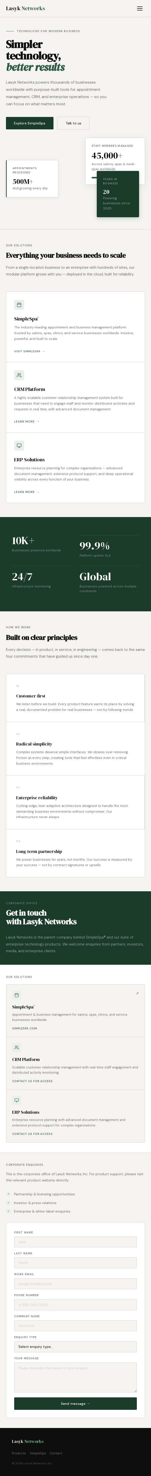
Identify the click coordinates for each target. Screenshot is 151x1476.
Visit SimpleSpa (27, 351)
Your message (26, 1358)
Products (19, 1453)
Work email (24, 1274)
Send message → (75, 1403)
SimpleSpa (38, 1453)
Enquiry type (25, 1337)
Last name (23, 1253)
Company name (27, 1316)
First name (23, 1232)
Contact (56, 1453)
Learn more (24, 421)
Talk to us (73, 123)
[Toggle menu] (140, 8)
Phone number (26, 1295)
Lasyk (25, 8)
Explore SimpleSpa (30, 123)
